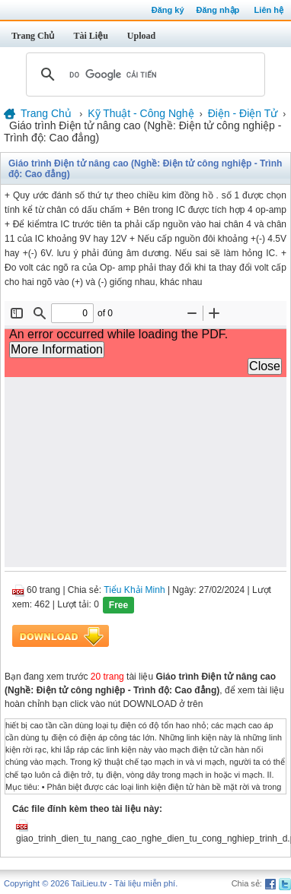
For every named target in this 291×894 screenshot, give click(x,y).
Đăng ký (168, 9)
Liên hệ (268, 9)
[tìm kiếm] (143, 74)
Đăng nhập (218, 9)
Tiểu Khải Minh (134, 590)
